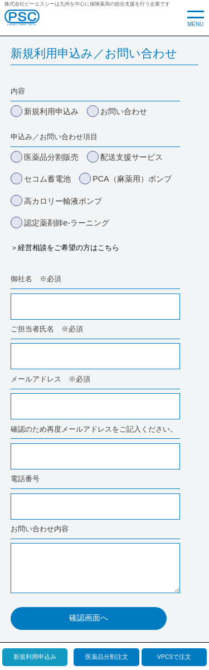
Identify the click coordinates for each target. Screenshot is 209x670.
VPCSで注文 (174, 656)
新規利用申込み (34, 656)
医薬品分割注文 (106, 656)
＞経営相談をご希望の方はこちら (65, 247)
